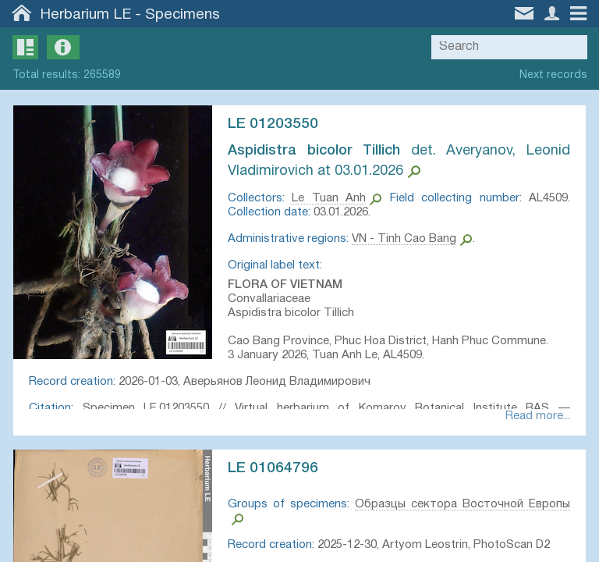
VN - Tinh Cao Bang (406, 238)
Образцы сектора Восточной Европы (461, 505)
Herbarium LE (86, 15)
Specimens (182, 15)
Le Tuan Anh (330, 198)
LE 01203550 (275, 124)
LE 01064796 (275, 470)
